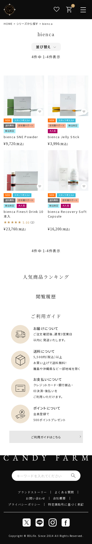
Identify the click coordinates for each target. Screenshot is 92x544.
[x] (27, 522)
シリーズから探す (27, 24)
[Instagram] (53, 522)
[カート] (68, 9)
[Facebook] (66, 522)
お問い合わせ (35, 498)
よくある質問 (64, 492)
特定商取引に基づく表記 (66, 504)
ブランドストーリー (32, 492)
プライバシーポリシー (24, 504)
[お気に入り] (56, 9)
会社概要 (59, 498)
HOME (8, 24)
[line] (40, 522)
